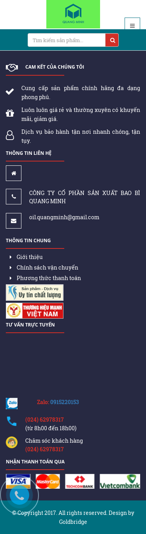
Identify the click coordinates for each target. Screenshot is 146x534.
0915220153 (64, 402)
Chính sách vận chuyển (44, 267)
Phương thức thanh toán (45, 278)
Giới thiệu (26, 257)
